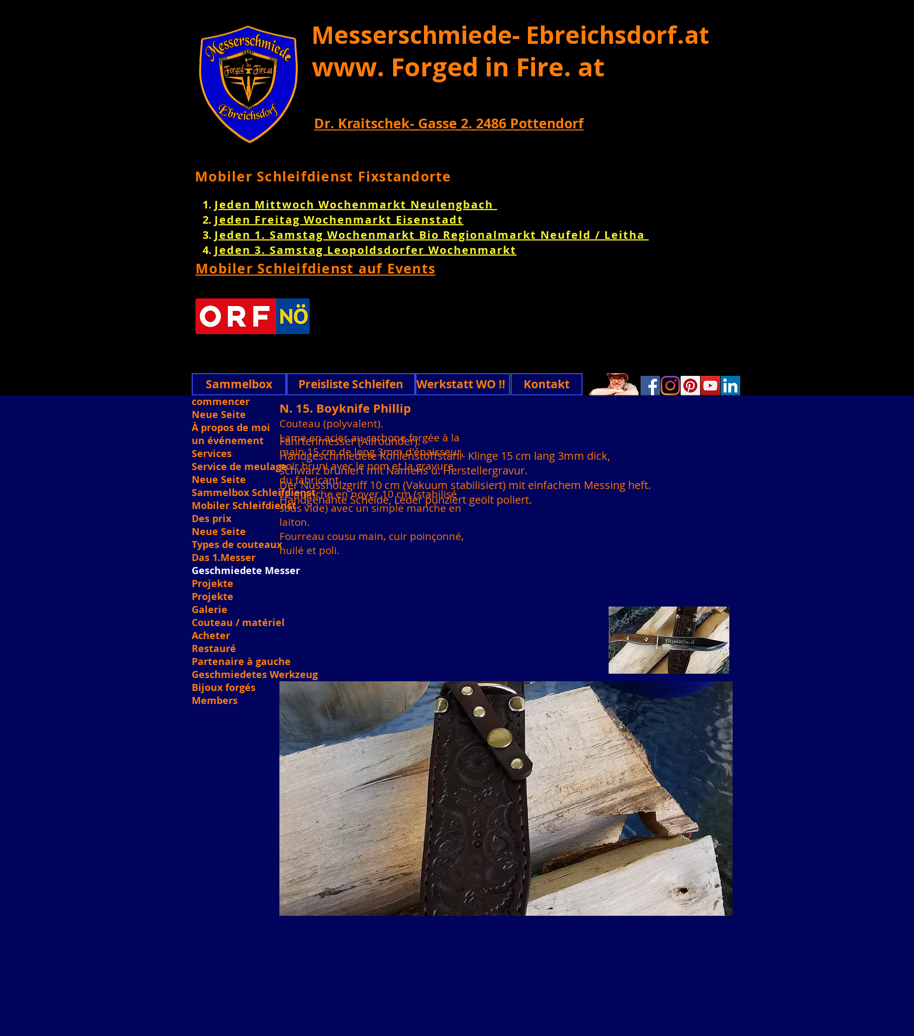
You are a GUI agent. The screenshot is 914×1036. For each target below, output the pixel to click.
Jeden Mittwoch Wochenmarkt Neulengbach (355, 204)
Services (212, 453)
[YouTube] (710, 385)
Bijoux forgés (224, 687)
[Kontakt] (547, 384)
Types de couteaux (237, 544)
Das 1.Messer (224, 557)
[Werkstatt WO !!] (462, 384)
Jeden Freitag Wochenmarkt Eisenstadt (338, 219)
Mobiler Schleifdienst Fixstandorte (323, 176)
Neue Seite (219, 414)
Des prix (211, 518)
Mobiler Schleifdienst (244, 505)
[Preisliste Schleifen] (350, 384)
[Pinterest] (690, 385)
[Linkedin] (730, 385)
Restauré (214, 648)
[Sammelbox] (239, 384)
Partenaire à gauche (241, 661)
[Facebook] (650, 385)
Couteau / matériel (238, 622)
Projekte (212, 583)
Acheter (211, 635)
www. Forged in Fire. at (458, 66)
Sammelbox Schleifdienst (254, 492)
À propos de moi (231, 427)
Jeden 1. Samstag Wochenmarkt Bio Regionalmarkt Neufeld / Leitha (431, 234)
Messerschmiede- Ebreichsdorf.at (510, 34)
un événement (228, 440)
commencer (221, 401)
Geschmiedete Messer (246, 570)
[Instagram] (670, 385)
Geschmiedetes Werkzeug (254, 674)
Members (215, 700)
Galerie (209, 609)
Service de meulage (239, 466)
